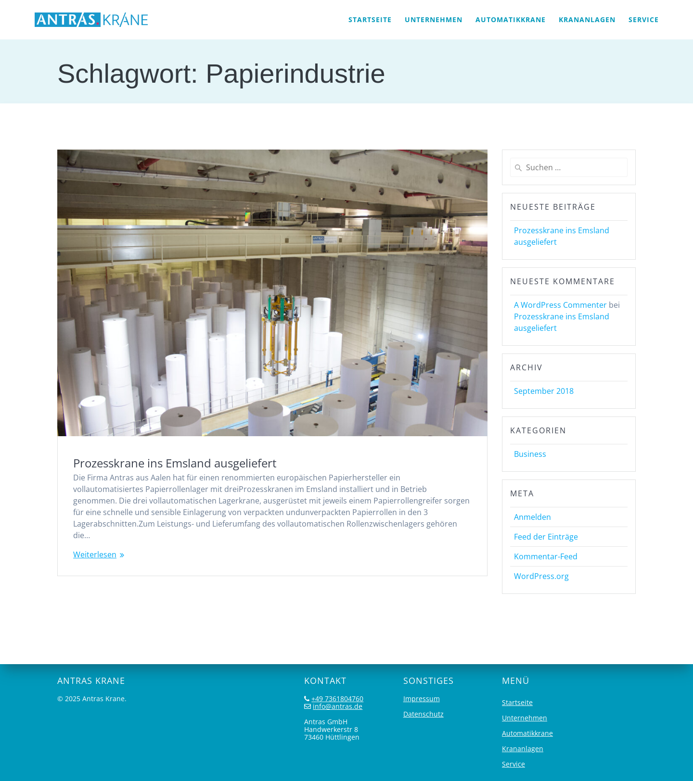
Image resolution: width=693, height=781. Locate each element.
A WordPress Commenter (560, 305)
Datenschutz (423, 713)
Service (644, 19)
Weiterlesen (94, 554)
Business (530, 454)
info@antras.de (337, 706)
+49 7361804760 (337, 698)
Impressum (421, 698)
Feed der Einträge (546, 536)
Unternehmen (433, 19)
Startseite (370, 19)
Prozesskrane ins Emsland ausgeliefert (175, 463)
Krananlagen (587, 19)
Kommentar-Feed (546, 556)
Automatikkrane (510, 19)
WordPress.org (541, 576)
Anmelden (532, 517)
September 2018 (544, 391)
